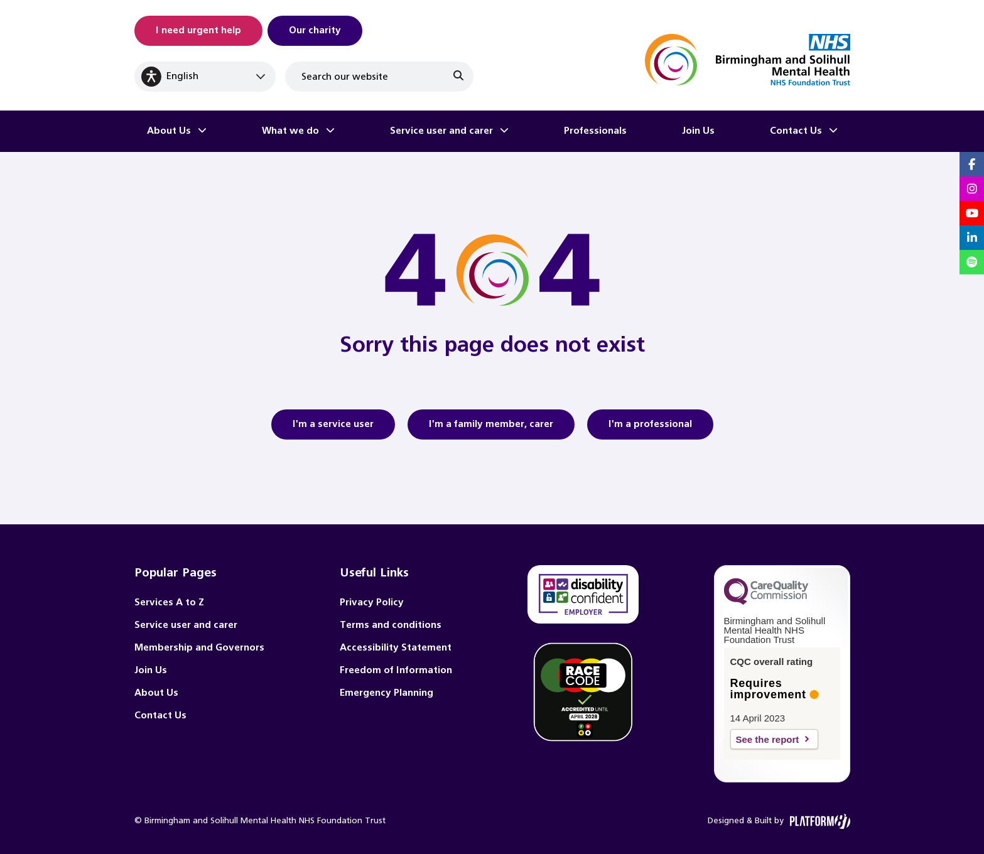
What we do (290, 131)
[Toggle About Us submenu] (202, 131)
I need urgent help (198, 30)
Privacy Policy (372, 602)
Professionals (595, 131)
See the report (767, 739)
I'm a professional (650, 428)
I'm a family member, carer (491, 428)
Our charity (315, 30)
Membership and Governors (199, 647)
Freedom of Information (396, 670)
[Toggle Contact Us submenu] (833, 131)
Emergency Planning (386, 693)
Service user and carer (441, 131)
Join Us (698, 131)
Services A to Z (169, 602)
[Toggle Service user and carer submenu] (504, 131)
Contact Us (796, 131)
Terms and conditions (390, 625)
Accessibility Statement (395, 647)
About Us (169, 131)
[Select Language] (205, 77)
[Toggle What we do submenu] (330, 131)
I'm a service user (333, 428)
